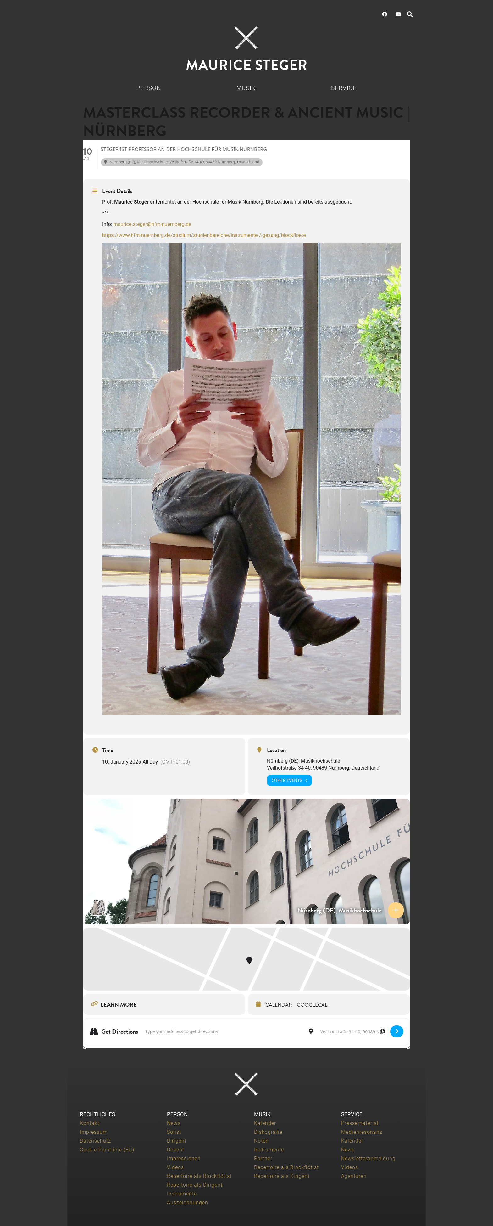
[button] (409, 14)
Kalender (265, 1123)
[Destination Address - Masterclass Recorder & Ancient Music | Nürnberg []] (351, 1032)
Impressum (94, 1132)
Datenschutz (95, 1141)
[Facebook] (384, 14)
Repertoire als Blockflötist (199, 1176)
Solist (174, 1132)
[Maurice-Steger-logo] (246, 38)
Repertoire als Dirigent (195, 1185)
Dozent (175, 1150)
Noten (261, 1141)
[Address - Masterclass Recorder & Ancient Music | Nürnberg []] (223, 1032)
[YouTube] (398, 14)
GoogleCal (312, 1005)
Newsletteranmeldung (368, 1158)
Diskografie (268, 1132)
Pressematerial (360, 1123)
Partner (263, 1158)
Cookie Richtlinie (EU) (107, 1150)
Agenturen (354, 1176)
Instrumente (182, 1194)
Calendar (278, 1005)
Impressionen (184, 1158)
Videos (175, 1167)
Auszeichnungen (187, 1203)
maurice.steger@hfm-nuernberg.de (152, 224)
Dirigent (176, 1141)
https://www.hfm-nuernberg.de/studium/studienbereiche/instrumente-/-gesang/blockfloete (204, 235)
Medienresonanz (361, 1132)
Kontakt (89, 1123)
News (173, 1123)
